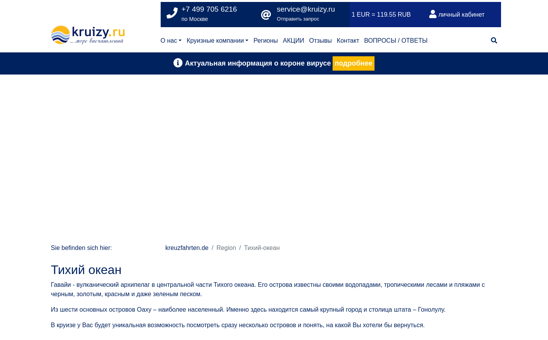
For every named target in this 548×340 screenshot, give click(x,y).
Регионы (265, 40)
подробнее (353, 63)
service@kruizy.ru (306, 9)
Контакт (348, 40)
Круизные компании (215, 40)
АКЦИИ (293, 40)
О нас (169, 40)
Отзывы (320, 40)
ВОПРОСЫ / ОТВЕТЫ (395, 40)
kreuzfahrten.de (186, 248)
